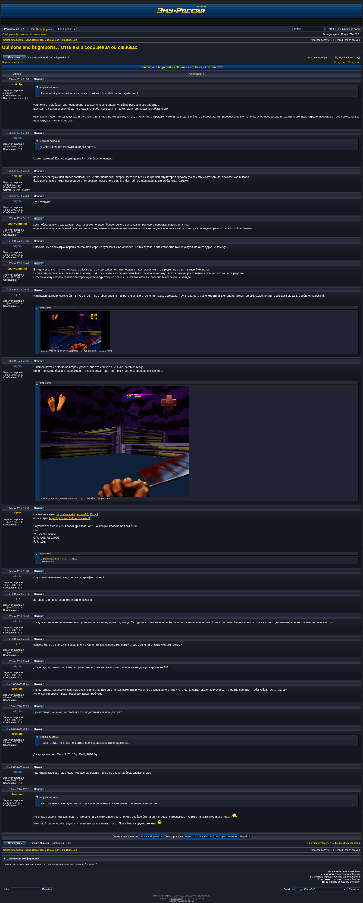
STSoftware (176, 898)
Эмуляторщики (34, 40)
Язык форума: (44, 29)
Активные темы (38, 34)
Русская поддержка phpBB (181, 901)
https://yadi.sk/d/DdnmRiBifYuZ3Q (70, 518)
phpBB (168, 896)
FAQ (23, 29)
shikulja (17, 84)
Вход (31, 29)
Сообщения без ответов (15, 34)
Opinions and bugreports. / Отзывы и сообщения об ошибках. (70, 47)
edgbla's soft (52, 40)
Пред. (325, 57)
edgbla (17, 138)
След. (357, 57)
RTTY (17, 294)
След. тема (354, 62)
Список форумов (13, 40)
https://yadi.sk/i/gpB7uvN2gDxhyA (77, 514)
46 (351, 57)
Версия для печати (12, 62)
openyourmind (17, 223)
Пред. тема (340, 62)
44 (343, 57)
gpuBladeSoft (69, 40)
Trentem (17, 688)
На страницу (314, 57)
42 (336, 57)
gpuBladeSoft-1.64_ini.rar (55, 559)
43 (339, 57)
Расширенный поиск (348, 29)
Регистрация (11, 29)
